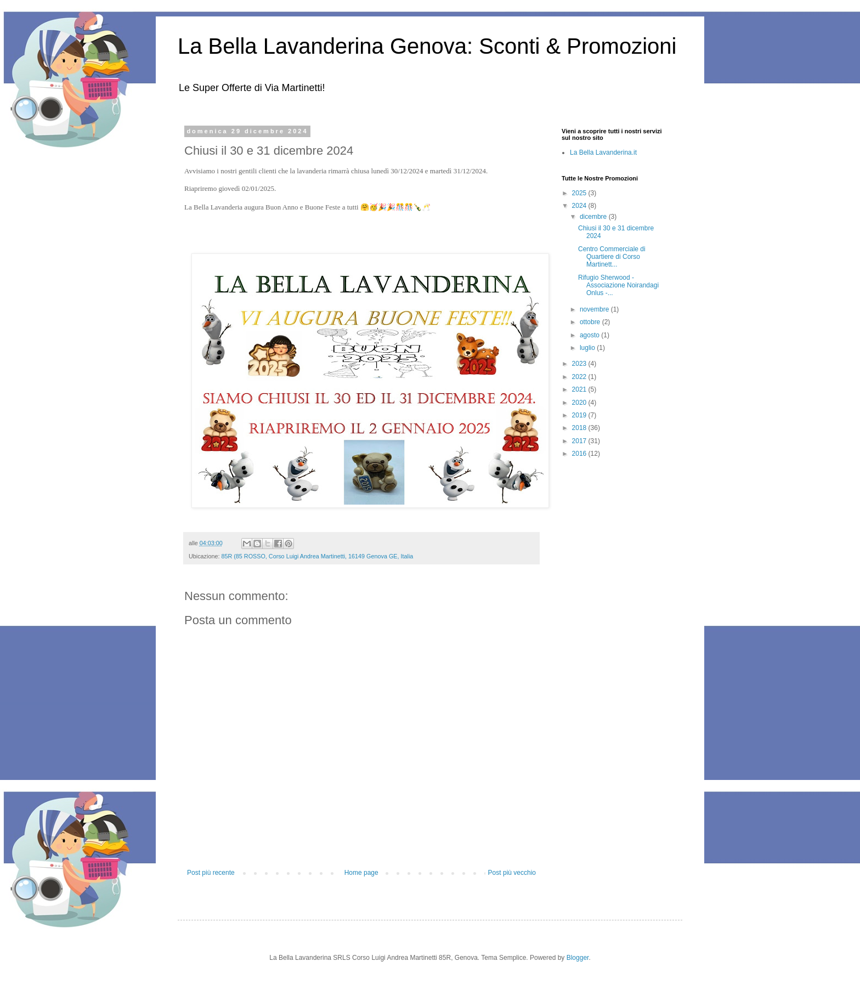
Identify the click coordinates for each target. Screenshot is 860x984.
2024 (580, 206)
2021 (580, 389)
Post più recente (211, 872)
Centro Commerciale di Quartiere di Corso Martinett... (612, 257)
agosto (590, 335)
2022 (580, 377)
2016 (580, 453)
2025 (580, 193)
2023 (580, 363)
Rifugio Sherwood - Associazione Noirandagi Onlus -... (618, 285)
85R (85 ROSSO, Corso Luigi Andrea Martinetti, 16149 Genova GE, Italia (317, 556)
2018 (580, 428)
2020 (580, 402)
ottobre (591, 322)
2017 (580, 441)
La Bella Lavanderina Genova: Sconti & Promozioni (427, 46)
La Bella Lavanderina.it (603, 152)
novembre (595, 309)
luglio (588, 348)
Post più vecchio (512, 872)
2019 (580, 415)
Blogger (578, 958)
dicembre (594, 216)
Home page (361, 872)
